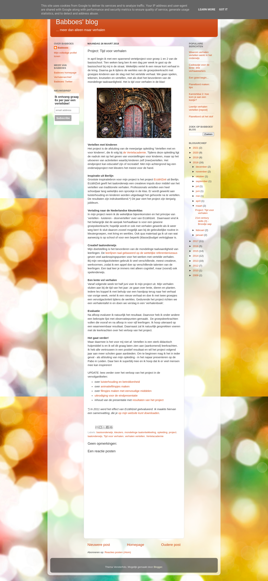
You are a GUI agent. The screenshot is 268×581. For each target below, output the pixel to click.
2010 (196, 270)
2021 (196, 147)
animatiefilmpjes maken (115, 386)
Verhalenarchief (62, 77)
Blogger (158, 567)
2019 (196, 157)
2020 (196, 152)
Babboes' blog (77, 22)
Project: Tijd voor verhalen (204, 211)
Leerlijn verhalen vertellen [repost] (198, 108)
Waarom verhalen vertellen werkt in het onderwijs (200, 55)
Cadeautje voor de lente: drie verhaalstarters (199, 67)
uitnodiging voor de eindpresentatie (116, 395)
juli (198, 186)
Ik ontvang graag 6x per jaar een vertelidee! (67, 100)
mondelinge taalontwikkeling (140, 432)
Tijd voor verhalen (114, 436)
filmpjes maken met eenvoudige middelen (126, 390)
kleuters (118, 432)
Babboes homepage (65, 72)
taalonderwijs (95, 436)
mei (198, 196)
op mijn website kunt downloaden (138, 413)
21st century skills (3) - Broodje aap (203, 220)
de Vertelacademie (134, 152)
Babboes (63, 47)
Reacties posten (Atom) (118, 552)
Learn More (206, 9)
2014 (196, 255)
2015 (196, 251)
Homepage (135, 545)
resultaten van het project (148, 400)
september (202, 181)
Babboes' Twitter (63, 81)
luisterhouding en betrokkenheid (120, 381)
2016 (196, 246)
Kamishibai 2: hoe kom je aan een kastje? (199, 97)
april (198, 201)
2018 (196, 162)
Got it (223, 9)
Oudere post (171, 545)
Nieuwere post (98, 545)
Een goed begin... (199, 77)
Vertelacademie (154, 436)
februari (200, 230)
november (202, 171)
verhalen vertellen (135, 436)
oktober (200, 176)
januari (200, 235)
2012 (196, 265)
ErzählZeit (160, 179)
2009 (196, 275)
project (172, 432)
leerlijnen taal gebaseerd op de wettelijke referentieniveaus (141, 252)
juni (198, 191)
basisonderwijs (104, 432)
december (202, 166)
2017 (196, 241)
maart (199, 205)
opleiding (162, 432)
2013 (196, 260)
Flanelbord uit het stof (201, 116)
